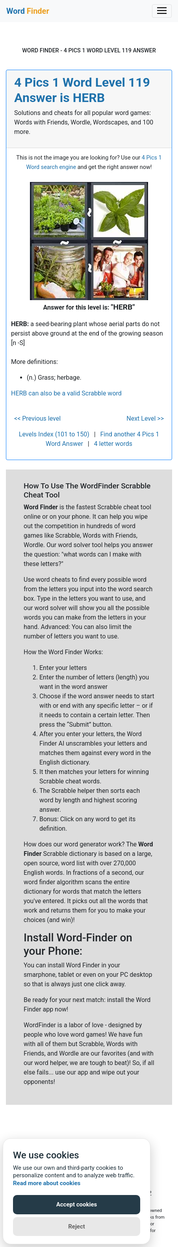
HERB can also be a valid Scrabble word (66, 393)
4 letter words (113, 443)
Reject (76, 1226)
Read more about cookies (46, 1183)
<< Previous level (37, 418)
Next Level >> (145, 418)
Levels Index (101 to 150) (54, 434)
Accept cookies (76, 1204)
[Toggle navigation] (162, 11)
